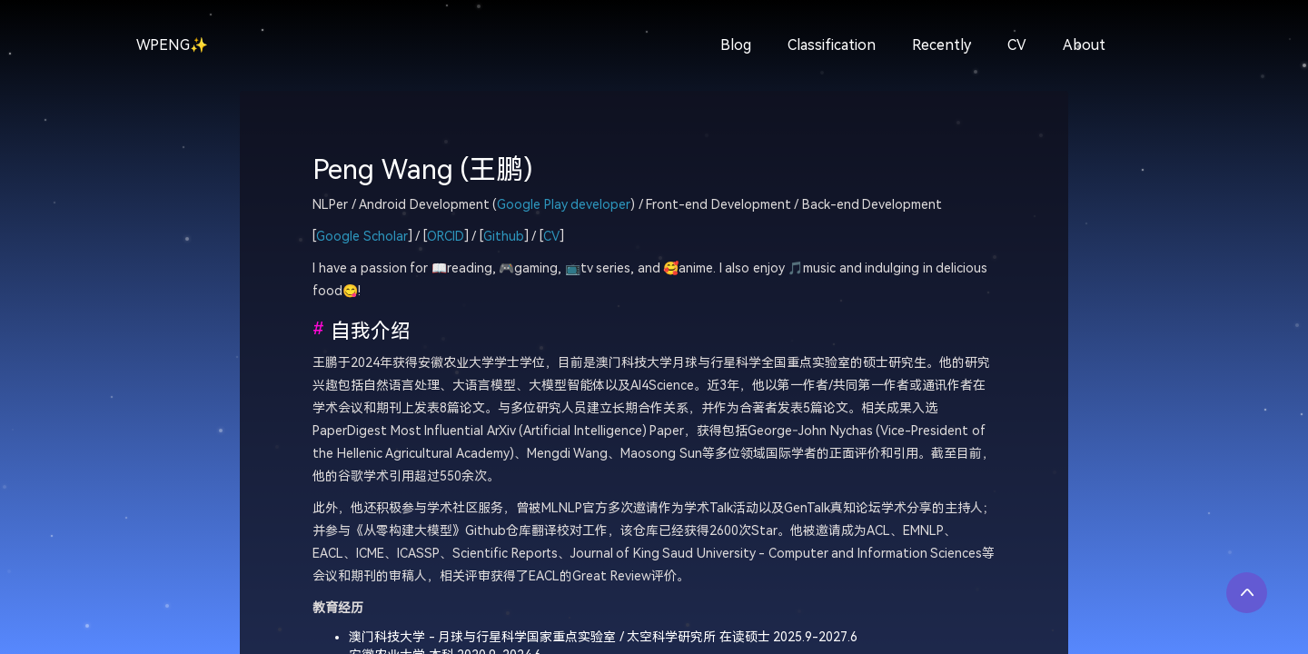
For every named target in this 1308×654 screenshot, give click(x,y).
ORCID (445, 236)
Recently (941, 45)
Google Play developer (563, 205)
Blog (735, 45)
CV (1016, 45)
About (1084, 45)
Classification (832, 45)
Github (503, 236)
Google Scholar (362, 236)
